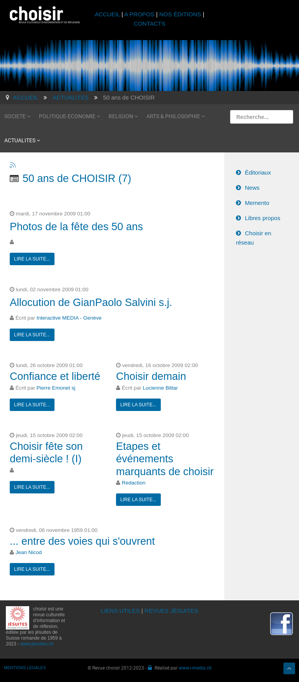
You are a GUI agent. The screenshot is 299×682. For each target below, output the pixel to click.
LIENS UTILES (120, 610)
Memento (257, 202)
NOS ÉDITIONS (180, 14)
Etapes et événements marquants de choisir (165, 459)
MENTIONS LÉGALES (25, 667)
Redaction (134, 483)
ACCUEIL (108, 14)
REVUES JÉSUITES (171, 610)
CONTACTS (149, 23)
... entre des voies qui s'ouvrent (82, 541)
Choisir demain (151, 376)
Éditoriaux (258, 172)
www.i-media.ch (195, 668)
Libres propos (262, 218)
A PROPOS (139, 14)
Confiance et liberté (55, 376)
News (252, 187)
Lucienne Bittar (160, 388)
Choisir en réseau (253, 238)
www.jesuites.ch (36, 644)
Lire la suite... (32, 259)
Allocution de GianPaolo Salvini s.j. (91, 302)
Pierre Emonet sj (56, 388)
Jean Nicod (29, 552)
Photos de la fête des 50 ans (76, 227)
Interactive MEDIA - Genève (69, 318)
